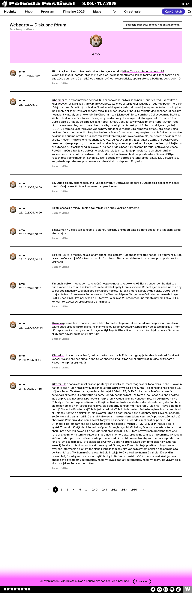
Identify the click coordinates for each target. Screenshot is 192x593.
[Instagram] (165, 589)
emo (22, 71)
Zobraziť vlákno (60, 83)
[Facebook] (153, 589)
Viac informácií (121, 580)
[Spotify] (172, 589)
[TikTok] (178, 589)
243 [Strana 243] (124, 489)
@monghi (57, 283)
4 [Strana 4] (74, 489)
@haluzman (59, 229)
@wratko (57, 323)
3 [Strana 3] (67, 489)
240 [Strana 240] (95, 489)
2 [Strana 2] (61, 489)
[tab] (28, 11)
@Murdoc (58, 182)
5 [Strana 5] (80, 489)
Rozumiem (142, 581)
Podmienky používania (22, 29)
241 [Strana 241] (104, 489)
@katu (56, 207)
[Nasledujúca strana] (143, 489)
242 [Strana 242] (114, 489)
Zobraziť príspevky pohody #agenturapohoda (153, 24)
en (187, 4)
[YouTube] (159, 589)
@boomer (58, 100)
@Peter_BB (59, 254)
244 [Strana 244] (134, 489)
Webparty (19, 24)
